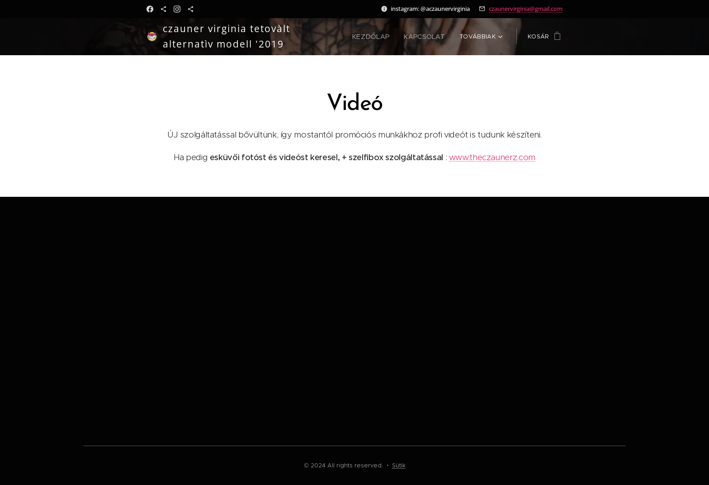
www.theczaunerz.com (492, 157)
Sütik (399, 465)
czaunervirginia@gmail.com (525, 9)
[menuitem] (376, 36)
